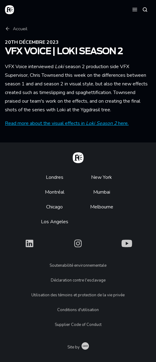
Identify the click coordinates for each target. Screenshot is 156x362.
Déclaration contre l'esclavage (78, 280)
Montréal (54, 192)
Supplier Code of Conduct (78, 324)
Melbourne (101, 207)
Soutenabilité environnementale (78, 265)
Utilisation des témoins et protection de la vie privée (78, 295)
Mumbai (101, 192)
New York (101, 177)
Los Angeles (54, 221)
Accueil (16, 29)
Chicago (54, 207)
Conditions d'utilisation (78, 310)
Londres (54, 177)
